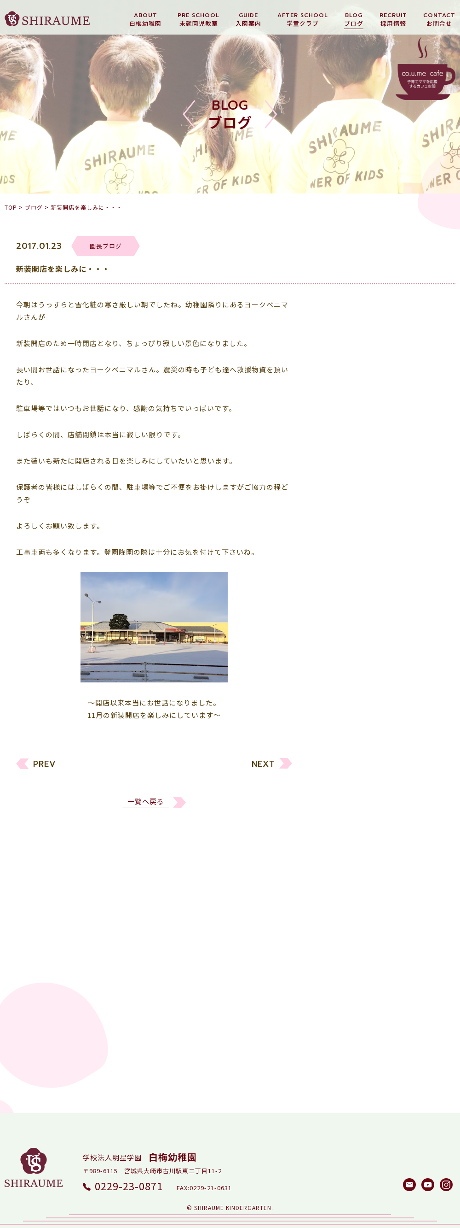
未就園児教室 (349, 602)
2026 (335, 734)
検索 (425, 1026)
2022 (335, 804)
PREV (44, 769)
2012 (335, 979)
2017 (335, 892)
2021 (335, 822)
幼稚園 (338, 584)
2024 (335, 769)
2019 (335, 857)
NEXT (263, 769)
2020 (335, 839)
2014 (335, 944)
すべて (337, 567)
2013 (335, 962)
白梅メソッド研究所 (360, 672)
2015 (335, 927)
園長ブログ (345, 637)
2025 (335, 752)
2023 (335, 787)
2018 (335, 874)
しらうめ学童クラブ (360, 654)
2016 (335, 909)
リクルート (345, 619)
